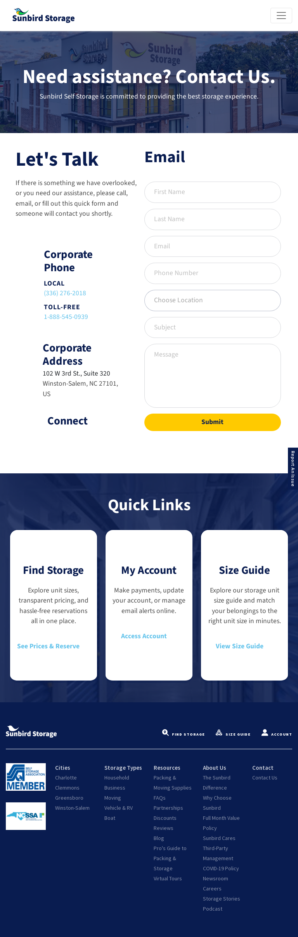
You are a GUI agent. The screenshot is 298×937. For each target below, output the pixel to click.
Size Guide (233, 734)
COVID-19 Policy (221, 868)
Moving (112, 797)
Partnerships (168, 807)
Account (277, 734)
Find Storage (183, 734)
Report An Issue (293, 468)
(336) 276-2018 (65, 293)
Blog (159, 838)
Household (116, 777)
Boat (109, 817)
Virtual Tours (168, 878)
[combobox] (213, 300)
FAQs (160, 797)
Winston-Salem (72, 807)
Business (114, 787)
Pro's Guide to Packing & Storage (170, 858)
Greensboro (69, 797)
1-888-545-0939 (66, 317)
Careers (212, 888)
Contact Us (264, 777)
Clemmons (67, 787)
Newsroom (215, 878)
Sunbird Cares (219, 838)
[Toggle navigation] (281, 15)
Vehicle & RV (118, 807)
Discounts (165, 817)
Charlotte (66, 777)
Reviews (163, 827)
